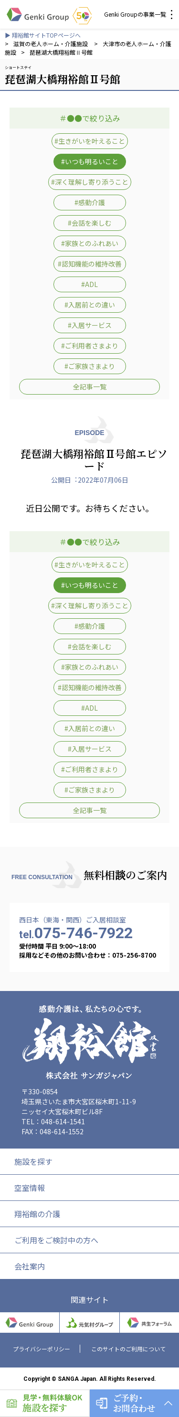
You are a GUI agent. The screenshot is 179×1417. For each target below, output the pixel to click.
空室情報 (29, 1187)
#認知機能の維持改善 (90, 263)
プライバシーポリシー (41, 1349)
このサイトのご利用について (128, 1349)
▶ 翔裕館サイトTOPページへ (43, 35)
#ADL (89, 284)
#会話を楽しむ (90, 223)
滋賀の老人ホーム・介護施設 (51, 44)
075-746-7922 (76, 933)
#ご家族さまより (89, 366)
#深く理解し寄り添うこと (89, 182)
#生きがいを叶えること (89, 141)
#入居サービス (90, 325)
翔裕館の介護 (37, 1213)
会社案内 (29, 1266)
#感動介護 (89, 202)
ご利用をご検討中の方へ (56, 1240)
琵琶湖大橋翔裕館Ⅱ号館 (61, 52)
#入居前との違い (89, 304)
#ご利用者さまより (89, 345)
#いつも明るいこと (89, 161)
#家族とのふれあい (89, 243)
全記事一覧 (89, 386)
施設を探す (33, 1161)
